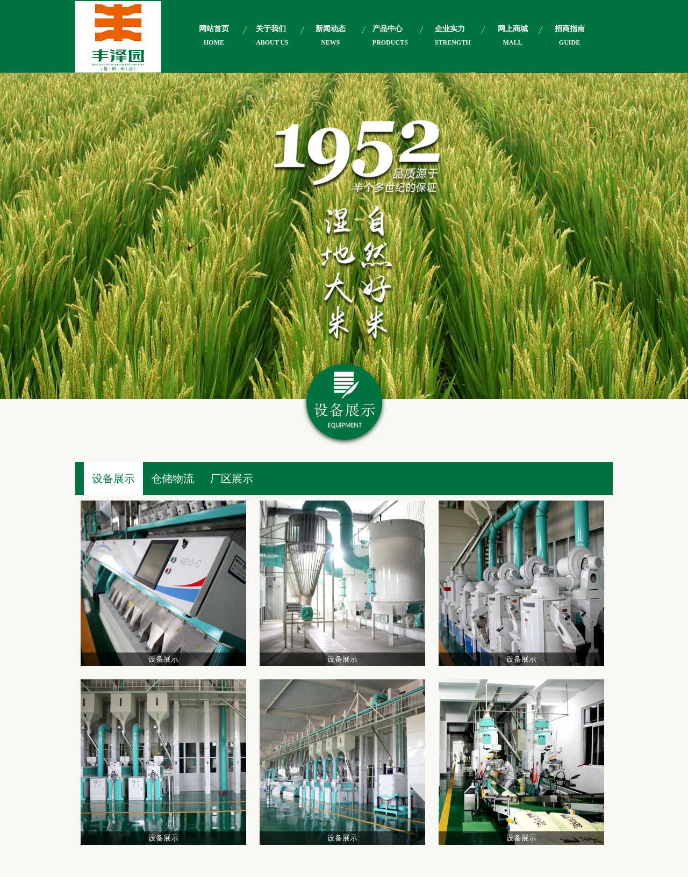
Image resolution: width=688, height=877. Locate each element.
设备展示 (113, 478)
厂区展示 (231, 478)
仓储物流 (172, 478)
